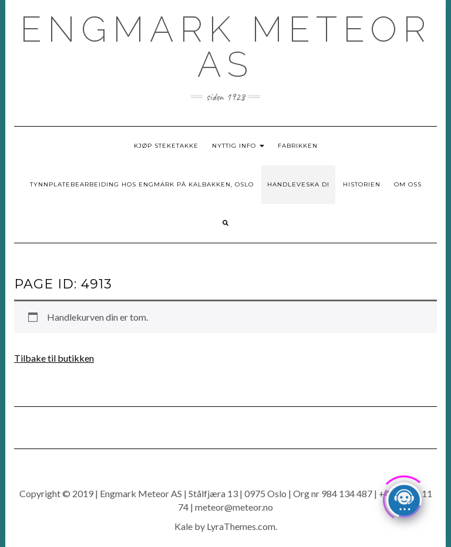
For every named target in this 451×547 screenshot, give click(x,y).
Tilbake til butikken (54, 357)
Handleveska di (298, 184)
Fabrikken (298, 146)
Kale (183, 526)
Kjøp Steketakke (166, 146)
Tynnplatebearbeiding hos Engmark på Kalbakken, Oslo (142, 184)
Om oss (408, 184)
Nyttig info (238, 146)
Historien (362, 184)
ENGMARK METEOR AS (226, 47)
